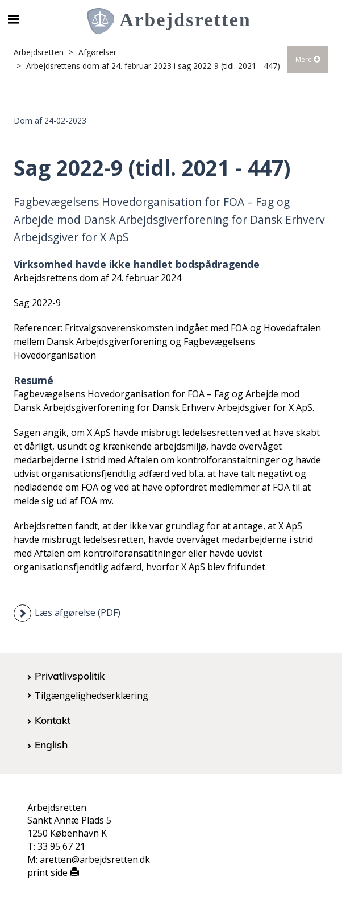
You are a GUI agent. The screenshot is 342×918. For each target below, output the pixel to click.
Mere (307, 59)
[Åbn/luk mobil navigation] (13, 19)
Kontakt (52, 720)
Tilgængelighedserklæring (91, 695)
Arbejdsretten (39, 52)
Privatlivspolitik (70, 675)
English (51, 744)
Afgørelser (97, 52)
